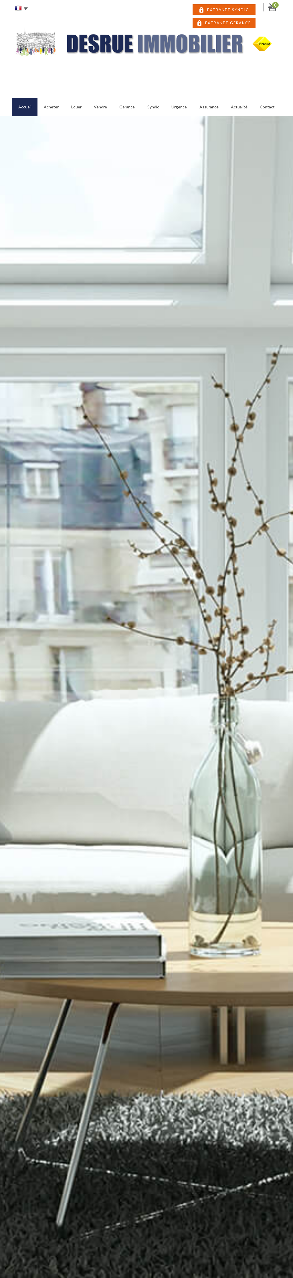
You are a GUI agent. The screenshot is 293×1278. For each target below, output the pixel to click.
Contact (267, 106)
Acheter (51, 106)
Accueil (24, 106)
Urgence (179, 106)
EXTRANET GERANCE (228, 23)
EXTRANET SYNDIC (228, 9)
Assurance (209, 106)
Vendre (100, 106)
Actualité (239, 106)
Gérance (127, 106)
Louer (76, 106)
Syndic (153, 106)
